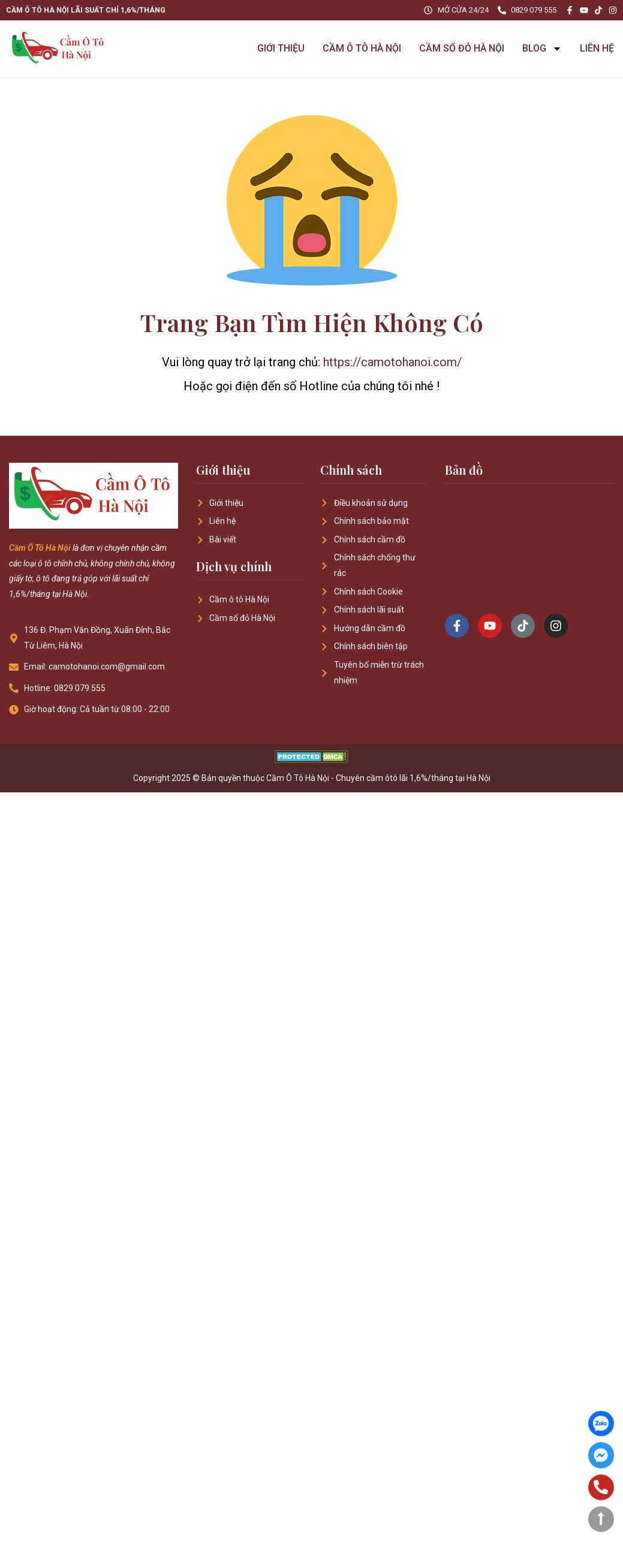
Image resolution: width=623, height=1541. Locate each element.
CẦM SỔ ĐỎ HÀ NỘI (461, 48)
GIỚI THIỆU (281, 48)
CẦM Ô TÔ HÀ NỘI (362, 48)
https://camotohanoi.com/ (392, 362)
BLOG (542, 48)
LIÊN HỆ (597, 48)
